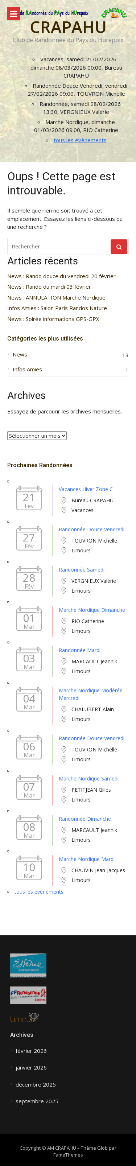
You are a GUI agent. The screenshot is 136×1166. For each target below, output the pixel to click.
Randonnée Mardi (79, 650)
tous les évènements (80, 140)
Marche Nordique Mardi (87, 859)
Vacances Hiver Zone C (86, 489)
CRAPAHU (68, 27)
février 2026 (31, 1050)
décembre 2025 (36, 1084)
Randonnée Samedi (81, 569)
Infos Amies (27, 369)
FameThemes (68, 1154)
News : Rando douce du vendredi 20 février (61, 276)
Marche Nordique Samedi (89, 778)
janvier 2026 (31, 1067)
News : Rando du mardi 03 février (49, 286)
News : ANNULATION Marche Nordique (56, 297)
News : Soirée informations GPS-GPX (53, 319)
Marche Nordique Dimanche (92, 609)
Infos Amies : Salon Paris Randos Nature (57, 308)
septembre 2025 (37, 1101)
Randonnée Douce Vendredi (91, 529)
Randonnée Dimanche (85, 818)
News (20, 354)
